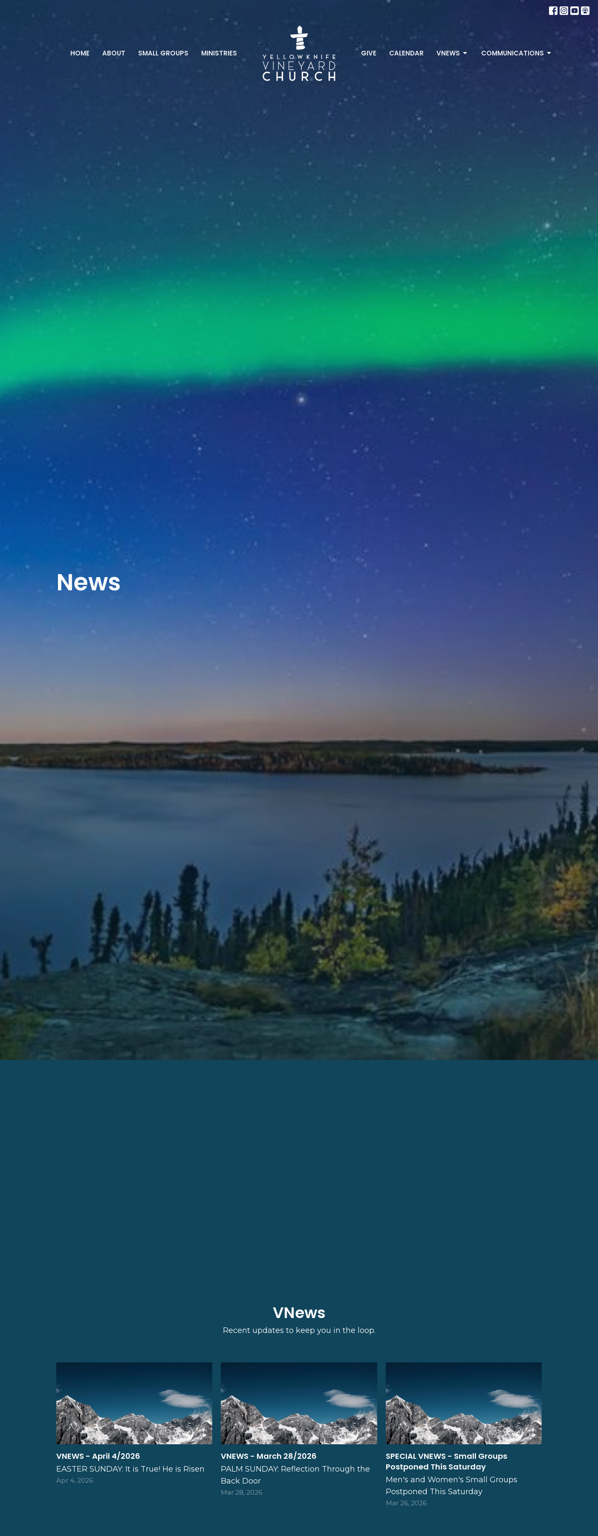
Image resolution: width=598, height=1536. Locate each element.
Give (368, 53)
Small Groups (163, 53)
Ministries (219, 53)
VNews (452, 53)
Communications (516, 53)
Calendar (406, 53)
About (113, 53)
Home (80, 53)
